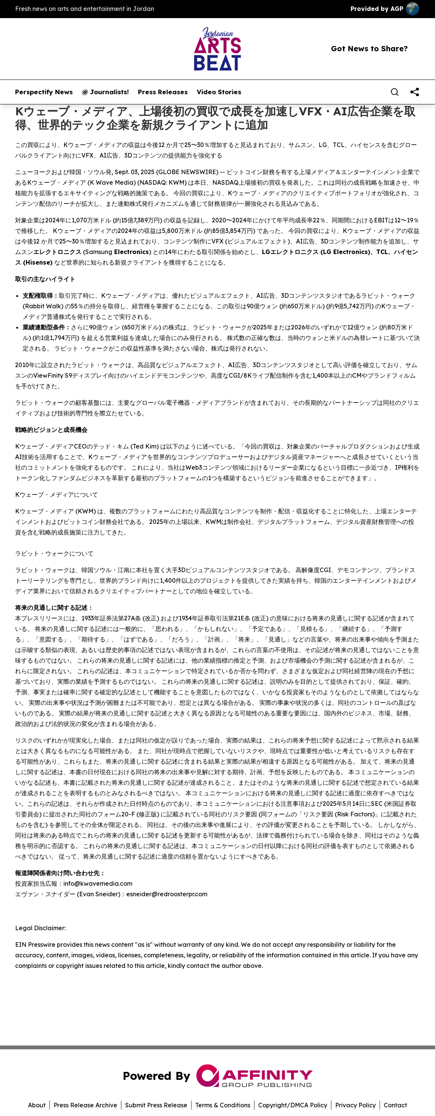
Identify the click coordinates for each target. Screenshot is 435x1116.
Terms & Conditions (222, 1105)
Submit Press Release (156, 1105)
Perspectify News (44, 92)
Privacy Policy (355, 1105)
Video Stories (219, 92)
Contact (395, 1105)
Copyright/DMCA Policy (292, 1105)
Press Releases (163, 92)
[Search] (395, 92)
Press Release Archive (85, 1105)
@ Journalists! (105, 92)
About (37, 1105)
